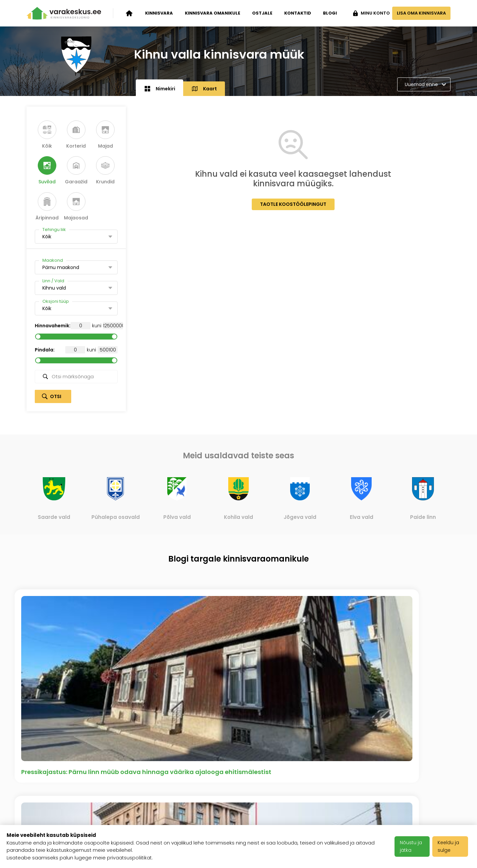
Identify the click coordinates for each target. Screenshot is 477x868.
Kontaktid (297, 13)
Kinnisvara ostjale (50, 804)
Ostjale (262, 13)
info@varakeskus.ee (422, 788)
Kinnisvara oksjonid (52, 772)
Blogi (330, 13)
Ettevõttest (115, 772)
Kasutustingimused (198, 796)
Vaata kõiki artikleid (239, 695)
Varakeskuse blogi (124, 788)
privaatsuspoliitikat (130, 857)
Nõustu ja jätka (412, 846)
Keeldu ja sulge (450, 846)
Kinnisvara (159, 13)
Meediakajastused (124, 820)
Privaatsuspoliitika (197, 812)
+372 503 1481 (431, 772)
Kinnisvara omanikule (212, 13)
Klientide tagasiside (126, 804)
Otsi (55, 396)
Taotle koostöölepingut (293, 204)
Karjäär (182, 772)
